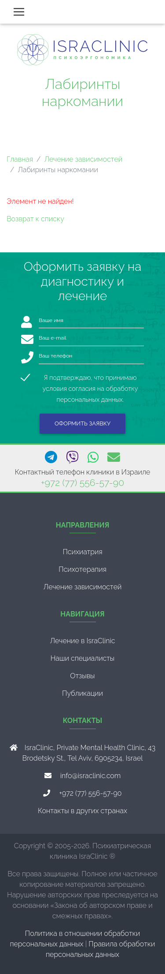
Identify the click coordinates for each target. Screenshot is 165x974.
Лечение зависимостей (83, 159)
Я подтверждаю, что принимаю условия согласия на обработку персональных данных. (90, 378)
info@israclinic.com (90, 776)
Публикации (82, 693)
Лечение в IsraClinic (82, 641)
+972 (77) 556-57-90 (82, 482)
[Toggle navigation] (19, 12)
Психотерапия (82, 569)
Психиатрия (82, 552)
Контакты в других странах (82, 811)
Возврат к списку (35, 219)
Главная (20, 159)
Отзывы (82, 676)
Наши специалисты (83, 658)
